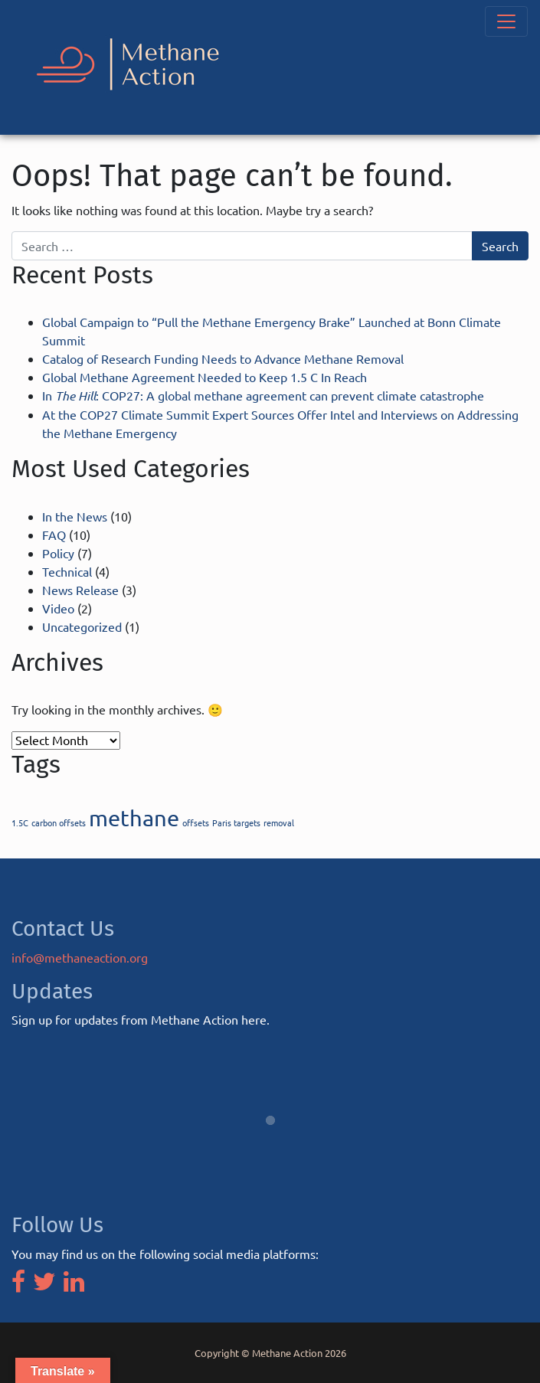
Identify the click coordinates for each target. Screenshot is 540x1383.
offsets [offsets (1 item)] (195, 822)
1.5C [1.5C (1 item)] (19, 822)
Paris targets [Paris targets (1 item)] (236, 822)
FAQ (54, 534)
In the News (74, 516)
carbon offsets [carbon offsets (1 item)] (58, 822)
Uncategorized (82, 626)
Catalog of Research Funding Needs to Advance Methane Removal (223, 358)
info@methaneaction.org (79, 957)
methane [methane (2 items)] (134, 818)
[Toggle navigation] (506, 21)
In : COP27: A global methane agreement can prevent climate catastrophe (263, 395)
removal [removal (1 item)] (278, 822)
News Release (80, 589)
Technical (67, 571)
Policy (58, 553)
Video (58, 608)
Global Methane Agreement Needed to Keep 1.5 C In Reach (204, 376)
